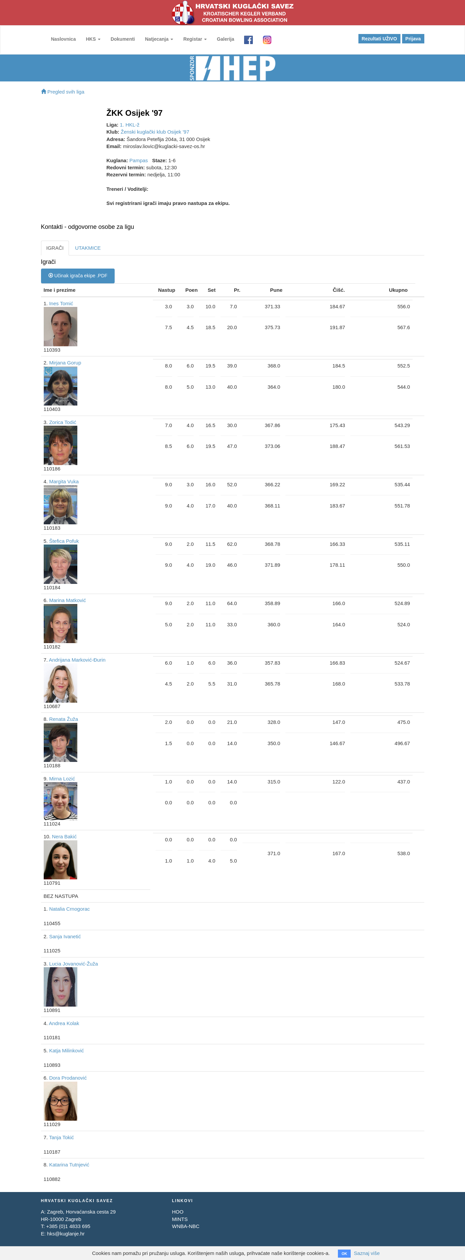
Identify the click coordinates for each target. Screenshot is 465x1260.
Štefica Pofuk (64, 541)
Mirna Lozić (62, 778)
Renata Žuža (63, 719)
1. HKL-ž (130, 125)
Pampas (138, 160)
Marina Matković (67, 600)
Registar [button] (195, 39)
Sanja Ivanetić (65, 936)
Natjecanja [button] (159, 39)
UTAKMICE (88, 248)
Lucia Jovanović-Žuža (73, 964)
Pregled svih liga (62, 92)
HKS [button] (93, 39)
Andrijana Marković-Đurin (77, 660)
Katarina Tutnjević (69, 1164)
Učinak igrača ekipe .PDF (78, 275)
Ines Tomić (61, 303)
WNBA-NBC (185, 1226)
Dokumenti (123, 39)
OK (344, 1254)
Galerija (225, 39)
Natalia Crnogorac (69, 909)
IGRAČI (55, 248)
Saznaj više (367, 1253)
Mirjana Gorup (65, 362)
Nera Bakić (64, 836)
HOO (177, 1212)
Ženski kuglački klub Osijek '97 (155, 132)
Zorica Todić (62, 422)
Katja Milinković (66, 1050)
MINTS (180, 1219)
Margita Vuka (64, 481)
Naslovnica (63, 39)
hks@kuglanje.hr (66, 1233)
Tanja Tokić (61, 1137)
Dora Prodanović (68, 1078)
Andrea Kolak (64, 1023)
